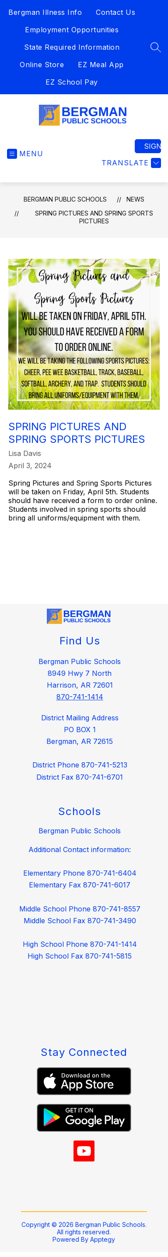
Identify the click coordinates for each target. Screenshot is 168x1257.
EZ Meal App (101, 64)
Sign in (152, 146)
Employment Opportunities (72, 29)
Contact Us (115, 12)
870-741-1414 (79, 696)
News (135, 199)
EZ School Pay (72, 82)
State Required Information (71, 47)
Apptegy (102, 1239)
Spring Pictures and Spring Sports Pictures (94, 217)
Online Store (42, 64)
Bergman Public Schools (65, 199)
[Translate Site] (130, 163)
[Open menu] (25, 153)
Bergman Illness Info (45, 12)
